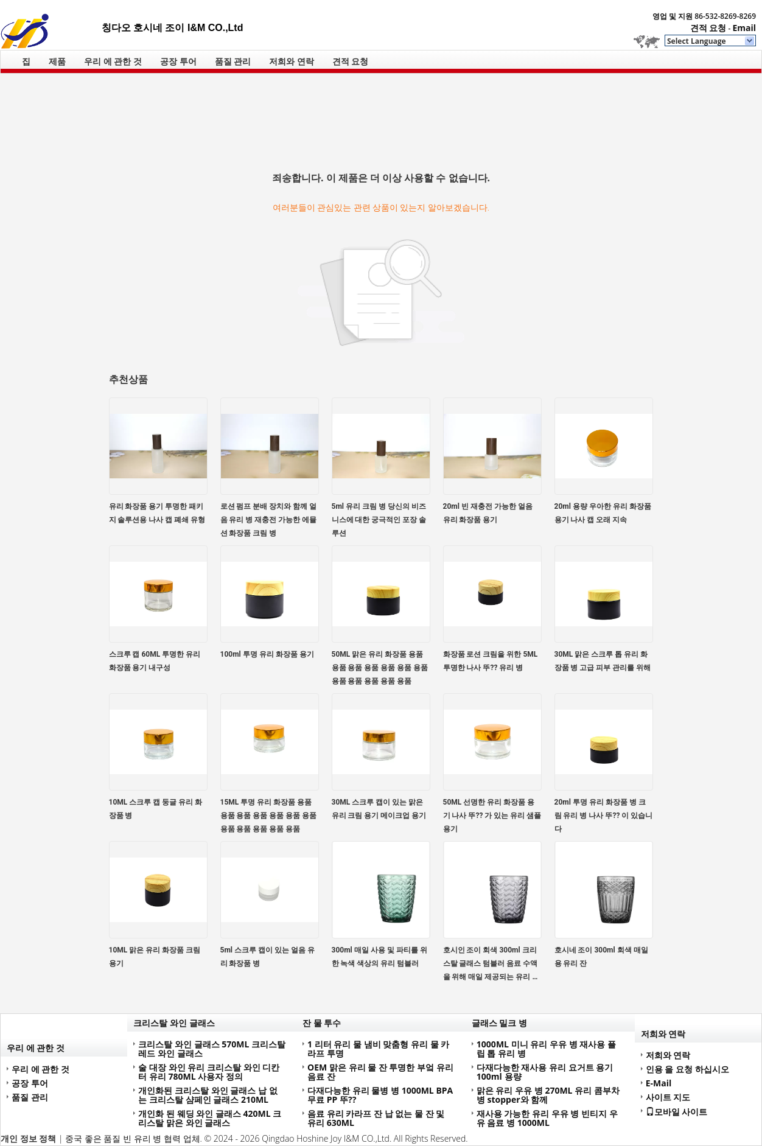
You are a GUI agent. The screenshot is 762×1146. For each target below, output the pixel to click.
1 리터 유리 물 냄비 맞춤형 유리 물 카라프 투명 (378, 1048)
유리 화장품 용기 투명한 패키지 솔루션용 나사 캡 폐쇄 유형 (157, 513)
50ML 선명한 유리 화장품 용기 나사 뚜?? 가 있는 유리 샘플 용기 (492, 815)
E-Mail (659, 1083)
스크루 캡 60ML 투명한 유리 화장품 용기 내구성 (155, 661)
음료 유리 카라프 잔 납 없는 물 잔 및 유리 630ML (375, 1118)
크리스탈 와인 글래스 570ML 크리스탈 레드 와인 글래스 (211, 1048)
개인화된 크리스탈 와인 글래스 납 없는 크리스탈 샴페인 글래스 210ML (207, 1095)
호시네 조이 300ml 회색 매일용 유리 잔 (601, 957)
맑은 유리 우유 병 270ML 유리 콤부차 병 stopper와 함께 (548, 1095)
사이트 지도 (668, 1097)
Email (744, 27)
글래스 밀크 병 (499, 1023)
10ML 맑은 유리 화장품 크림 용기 (155, 957)
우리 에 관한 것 (113, 61)
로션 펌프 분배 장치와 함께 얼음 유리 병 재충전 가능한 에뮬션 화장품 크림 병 (268, 519)
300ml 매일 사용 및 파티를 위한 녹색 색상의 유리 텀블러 (379, 957)
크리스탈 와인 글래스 (173, 1023)
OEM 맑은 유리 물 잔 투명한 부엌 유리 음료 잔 (380, 1072)
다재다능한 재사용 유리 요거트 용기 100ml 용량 (545, 1072)
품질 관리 (233, 61)
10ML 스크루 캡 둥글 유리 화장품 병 (156, 809)
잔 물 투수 (321, 1023)
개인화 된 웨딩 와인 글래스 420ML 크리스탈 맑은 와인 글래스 (209, 1118)
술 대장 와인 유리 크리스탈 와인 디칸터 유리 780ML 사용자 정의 (208, 1072)
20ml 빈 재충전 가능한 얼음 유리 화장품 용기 (488, 513)
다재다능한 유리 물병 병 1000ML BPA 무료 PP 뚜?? (380, 1095)
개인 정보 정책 (28, 1138)
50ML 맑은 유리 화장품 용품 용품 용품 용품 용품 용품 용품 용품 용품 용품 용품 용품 (380, 667)
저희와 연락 (291, 61)
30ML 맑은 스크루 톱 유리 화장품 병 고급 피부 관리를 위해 (602, 661)
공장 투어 (178, 61)
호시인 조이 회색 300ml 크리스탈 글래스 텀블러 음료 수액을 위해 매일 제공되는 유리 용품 (491, 965)
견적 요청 (708, 27)
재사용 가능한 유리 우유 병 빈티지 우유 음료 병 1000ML (547, 1118)
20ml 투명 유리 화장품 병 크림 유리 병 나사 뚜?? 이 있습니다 (603, 815)
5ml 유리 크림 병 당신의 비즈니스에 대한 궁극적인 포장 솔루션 (379, 519)
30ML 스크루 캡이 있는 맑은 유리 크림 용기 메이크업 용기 (379, 809)
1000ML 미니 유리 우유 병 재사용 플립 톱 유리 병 (546, 1048)
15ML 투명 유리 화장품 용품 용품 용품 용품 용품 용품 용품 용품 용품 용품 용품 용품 (268, 815)
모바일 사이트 (677, 1111)
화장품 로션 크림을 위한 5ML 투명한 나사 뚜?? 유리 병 (490, 661)
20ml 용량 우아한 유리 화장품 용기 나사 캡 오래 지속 (602, 513)
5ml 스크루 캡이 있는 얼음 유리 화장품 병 (267, 957)
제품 (57, 61)
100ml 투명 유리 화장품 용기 (267, 654)
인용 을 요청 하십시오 (687, 1069)
